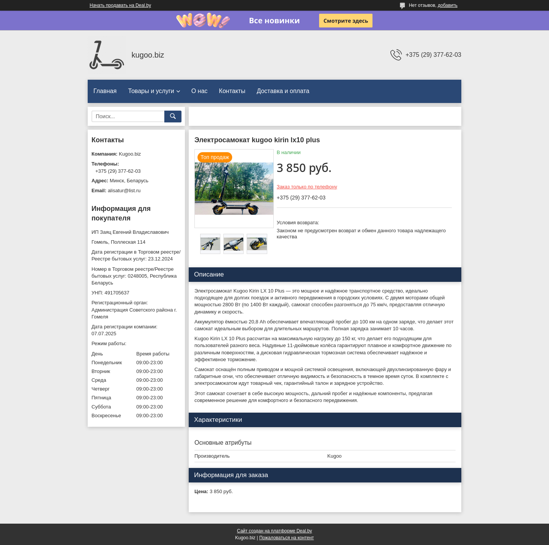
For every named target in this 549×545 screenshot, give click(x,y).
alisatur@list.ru (124, 190)
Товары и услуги (151, 91)
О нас (199, 91)
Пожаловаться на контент (286, 537)
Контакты (232, 91)
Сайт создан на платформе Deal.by (274, 531)
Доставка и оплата (283, 91)
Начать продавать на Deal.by (120, 5)
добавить (448, 5)
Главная (105, 91)
